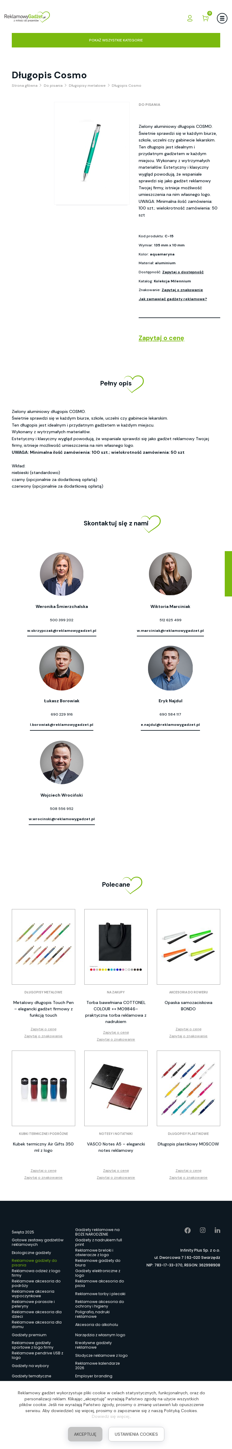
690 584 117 (170, 714)
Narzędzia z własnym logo (100, 1334)
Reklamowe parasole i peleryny (33, 1304)
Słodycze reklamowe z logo (101, 1355)
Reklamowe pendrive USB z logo (37, 1355)
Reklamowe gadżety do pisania (34, 1263)
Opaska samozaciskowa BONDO (188, 1006)
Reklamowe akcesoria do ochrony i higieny (99, 1304)
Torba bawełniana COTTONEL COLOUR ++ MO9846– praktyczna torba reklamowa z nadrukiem (116, 1012)
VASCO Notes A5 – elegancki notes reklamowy (116, 1147)
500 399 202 (61, 620)
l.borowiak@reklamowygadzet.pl (61, 724)
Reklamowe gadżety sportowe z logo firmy (32, 1345)
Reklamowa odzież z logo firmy (36, 1273)
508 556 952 (61, 808)
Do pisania (149, 104)
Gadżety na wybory (30, 1365)
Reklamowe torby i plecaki (100, 1293)
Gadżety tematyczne (31, 1376)
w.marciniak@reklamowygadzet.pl (170, 630)
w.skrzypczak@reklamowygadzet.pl (61, 630)
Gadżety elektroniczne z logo (97, 1273)
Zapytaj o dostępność (183, 272)
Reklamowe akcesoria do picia (99, 1283)
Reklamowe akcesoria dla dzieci (37, 1314)
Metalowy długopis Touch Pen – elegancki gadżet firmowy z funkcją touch (43, 1009)
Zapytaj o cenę (161, 338)
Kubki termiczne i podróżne (43, 1134)
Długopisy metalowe (43, 992)
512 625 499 (171, 620)
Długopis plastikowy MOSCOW (188, 1144)
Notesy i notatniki (116, 1134)
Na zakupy (116, 992)
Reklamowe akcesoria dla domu (37, 1325)
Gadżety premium (29, 1334)
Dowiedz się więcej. (111, 1416)
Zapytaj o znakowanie (182, 290)
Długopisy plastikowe (188, 1134)
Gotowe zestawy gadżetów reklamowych (37, 1242)
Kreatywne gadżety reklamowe (93, 1345)
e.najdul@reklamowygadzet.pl (170, 724)
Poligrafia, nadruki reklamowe (92, 1314)
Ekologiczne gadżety (31, 1252)
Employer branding (93, 1376)
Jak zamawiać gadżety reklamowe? (173, 299)
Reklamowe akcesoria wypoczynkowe (33, 1294)
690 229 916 (62, 714)
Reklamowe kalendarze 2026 (97, 1366)
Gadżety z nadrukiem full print (98, 1242)
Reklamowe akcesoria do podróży (36, 1283)
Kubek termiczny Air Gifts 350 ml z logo (43, 1147)
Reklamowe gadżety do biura (98, 1263)
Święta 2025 (23, 1232)
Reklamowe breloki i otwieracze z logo (94, 1253)
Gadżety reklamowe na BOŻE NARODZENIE (97, 1232)
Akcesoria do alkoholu (96, 1324)
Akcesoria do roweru (188, 992)
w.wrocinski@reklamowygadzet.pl (62, 819)
